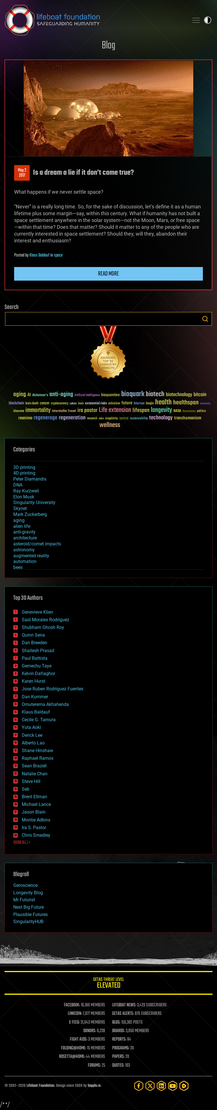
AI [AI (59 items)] (29, 395)
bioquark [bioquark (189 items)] (132, 394)
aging (19, 520)
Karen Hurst (33, 681)
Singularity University (34, 502)
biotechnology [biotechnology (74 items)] (179, 395)
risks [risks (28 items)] (101, 418)
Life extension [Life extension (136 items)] (115, 410)
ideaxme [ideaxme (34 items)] (18, 411)
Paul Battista (34, 658)
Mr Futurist (24, 899)
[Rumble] (183, 1086)
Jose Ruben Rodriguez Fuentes (52, 688)
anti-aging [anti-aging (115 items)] (61, 394)
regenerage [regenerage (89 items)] (45, 418)
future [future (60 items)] (126, 403)
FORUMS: (94, 1065)
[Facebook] (138, 1086)
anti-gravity (24, 532)
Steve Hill (31, 781)
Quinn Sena (33, 635)
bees (18, 567)
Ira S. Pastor (34, 827)
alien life (21, 526)
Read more (108, 274)
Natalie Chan (34, 773)
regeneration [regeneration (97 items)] (72, 418)
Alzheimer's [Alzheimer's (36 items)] (40, 395)
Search (205, 319)
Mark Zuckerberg (30, 514)
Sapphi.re (94, 1086)
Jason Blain (33, 812)
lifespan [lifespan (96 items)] (141, 410)
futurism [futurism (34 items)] (139, 404)
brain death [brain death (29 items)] (31, 403)
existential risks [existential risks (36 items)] (96, 404)
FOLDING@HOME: (73, 1048)
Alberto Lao (33, 743)
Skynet (20, 508)
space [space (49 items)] (124, 418)
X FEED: (74, 1022)
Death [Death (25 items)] (81, 403)
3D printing (24, 467)
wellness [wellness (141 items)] (109, 425)
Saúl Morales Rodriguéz (45, 619)
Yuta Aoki (31, 727)
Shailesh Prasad (38, 650)
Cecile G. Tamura (39, 719)
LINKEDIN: (75, 1013)
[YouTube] (172, 1086)
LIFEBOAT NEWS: (124, 1005)
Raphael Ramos (37, 758)
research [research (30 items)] (92, 418)
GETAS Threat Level (108, 984)
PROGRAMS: (120, 1048)
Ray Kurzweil (26, 491)
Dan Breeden (34, 642)
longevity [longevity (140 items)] (161, 410)
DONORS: (89, 1031)
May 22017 (22, 173)
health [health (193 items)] (163, 402)
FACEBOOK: (72, 1005)
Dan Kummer (35, 696)
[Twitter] (150, 1086)
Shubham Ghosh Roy (43, 627)
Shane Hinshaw (37, 750)
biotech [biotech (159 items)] (155, 394)
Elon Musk (23, 497)
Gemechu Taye (36, 666)
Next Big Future (28, 907)
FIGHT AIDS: (78, 1039)
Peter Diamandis (29, 479)
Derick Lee (32, 735)
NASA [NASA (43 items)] (177, 411)
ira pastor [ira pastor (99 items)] (87, 410)
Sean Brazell (34, 766)
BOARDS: (118, 1031)
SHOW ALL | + (22, 842)
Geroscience (25, 885)
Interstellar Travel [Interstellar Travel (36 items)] (64, 411)
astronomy (24, 549)
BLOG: (116, 1022)
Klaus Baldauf (39, 255)
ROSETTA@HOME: (72, 1056)
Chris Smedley (36, 835)
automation (24, 561)
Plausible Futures (30, 914)
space (58, 255)
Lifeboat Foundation (40, 1086)
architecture (25, 538)
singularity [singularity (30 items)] (111, 418)
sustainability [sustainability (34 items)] (139, 419)
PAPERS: (118, 1056)
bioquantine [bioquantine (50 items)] (110, 394)
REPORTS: (119, 1039)
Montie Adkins (36, 820)
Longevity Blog (28, 892)
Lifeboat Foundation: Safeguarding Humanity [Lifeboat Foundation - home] (94, 20)
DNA (17, 485)
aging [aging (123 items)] (19, 394)
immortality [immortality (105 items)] (38, 410)
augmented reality (31, 555)
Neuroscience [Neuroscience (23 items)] (189, 411)
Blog (108, 46)
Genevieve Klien (37, 612)
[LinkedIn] (161, 1086)
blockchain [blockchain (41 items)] (16, 403)
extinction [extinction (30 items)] (114, 403)
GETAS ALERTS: (123, 1013)
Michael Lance (36, 804)
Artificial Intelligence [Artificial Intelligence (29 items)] (87, 395)
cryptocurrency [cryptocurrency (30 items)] (59, 403)
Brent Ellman (34, 796)
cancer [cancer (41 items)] (44, 403)
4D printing (24, 473)
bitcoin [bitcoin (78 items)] (200, 395)
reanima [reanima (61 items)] (25, 418)
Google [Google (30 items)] (150, 403)
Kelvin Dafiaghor (38, 673)
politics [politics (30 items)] (201, 411)
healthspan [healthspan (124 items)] (186, 402)
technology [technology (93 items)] (161, 418)
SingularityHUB (28, 921)
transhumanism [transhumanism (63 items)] (187, 418)
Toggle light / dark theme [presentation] (207, 20)
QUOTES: (118, 1065)
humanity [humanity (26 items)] (205, 403)
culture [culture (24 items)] (73, 403)
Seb (25, 789)
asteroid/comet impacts (37, 544)
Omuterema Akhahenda (45, 704)
